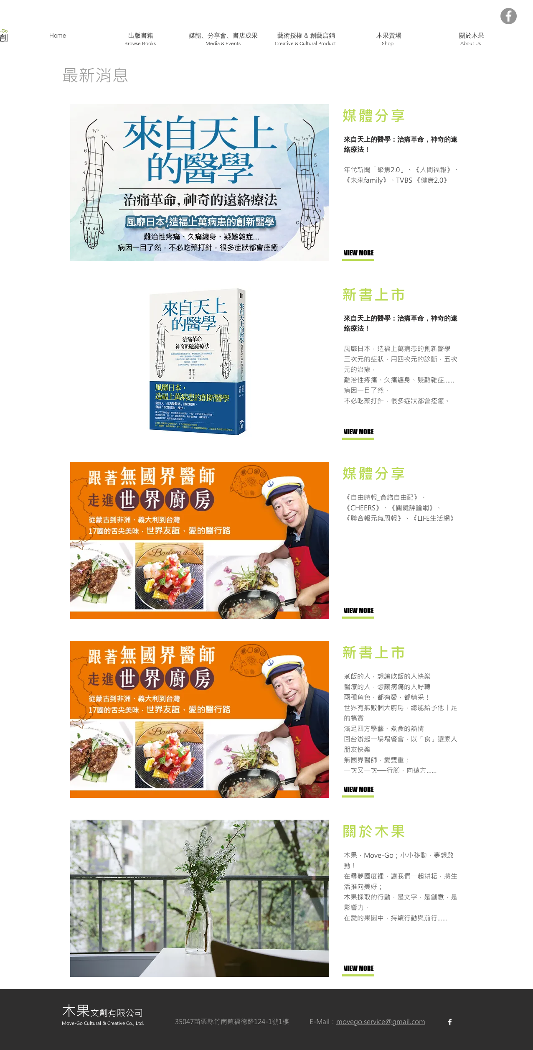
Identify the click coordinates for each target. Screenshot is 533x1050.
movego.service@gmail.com (380, 1021)
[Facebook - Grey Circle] (508, 16)
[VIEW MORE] (371, 253)
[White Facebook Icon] (450, 1022)
